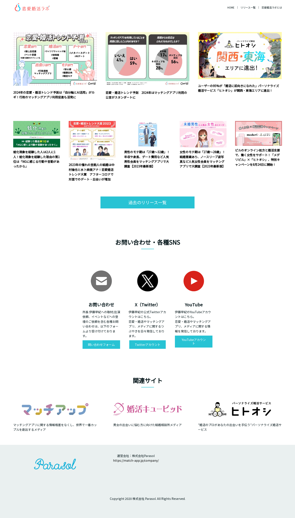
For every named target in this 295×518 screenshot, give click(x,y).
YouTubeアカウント (194, 341)
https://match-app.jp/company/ (136, 460)
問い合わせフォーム (101, 344)
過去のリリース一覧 (147, 202)
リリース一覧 (248, 7)
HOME (230, 7)
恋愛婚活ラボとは (272, 7)
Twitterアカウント (147, 344)
